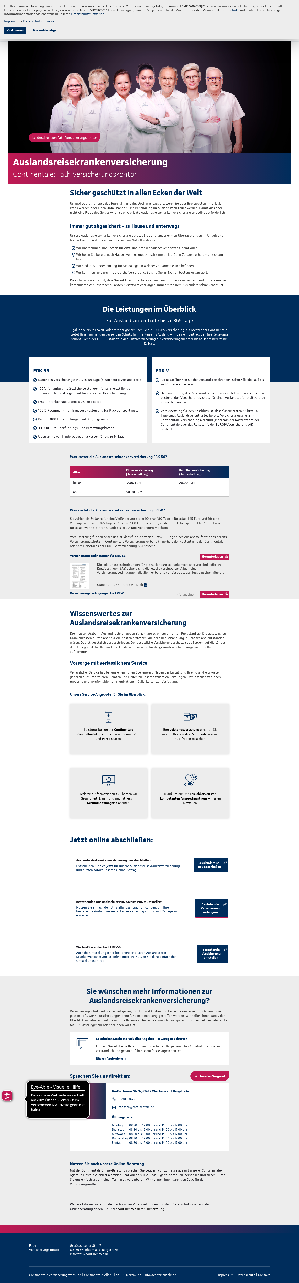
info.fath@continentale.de (136, 1107)
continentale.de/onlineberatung (141, 1209)
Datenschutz (229, 10)
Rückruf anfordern (109, 1058)
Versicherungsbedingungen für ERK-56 (98, 556)
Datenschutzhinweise (38, 21)
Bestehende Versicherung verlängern (210, 908)
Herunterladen (212, 557)
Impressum (12, 21)
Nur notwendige (44, 30)
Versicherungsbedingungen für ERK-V (97, 593)
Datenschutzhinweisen (87, 14)
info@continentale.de (160, 1275)
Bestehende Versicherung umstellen (211, 954)
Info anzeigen (185, 594)
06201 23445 (126, 1099)
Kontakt (264, 1275)
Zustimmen (15, 30)
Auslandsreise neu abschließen (209, 865)
